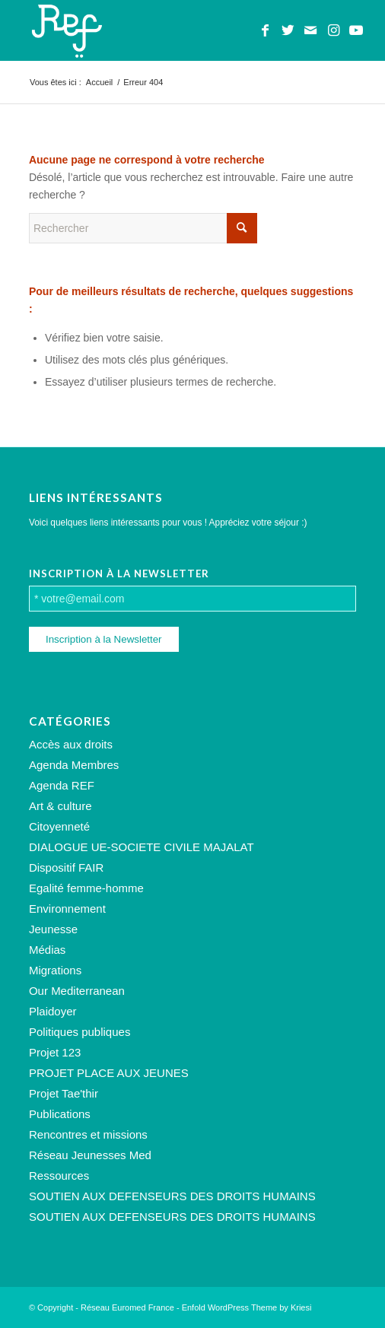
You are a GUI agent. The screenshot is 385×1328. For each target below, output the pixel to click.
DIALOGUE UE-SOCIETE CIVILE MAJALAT (141, 846)
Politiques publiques (79, 1031)
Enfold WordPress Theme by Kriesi (247, 1307)
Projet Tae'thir (63, 1093)
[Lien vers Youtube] (356, 30)
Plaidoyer (53, 1011)
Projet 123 (55, 1052)
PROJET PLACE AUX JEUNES (109, 1072)
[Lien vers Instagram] (333, 30)
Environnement (67, 908)
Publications (60, 1113)
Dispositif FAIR (66, 867)
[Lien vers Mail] (310, 30)
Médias (47, 949)
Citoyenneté (59, 826)
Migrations (55, 970)
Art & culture (60, 805)
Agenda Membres (74, 764)
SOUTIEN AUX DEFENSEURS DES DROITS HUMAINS (172, 1196)
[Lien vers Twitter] (287, 30)
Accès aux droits (71, 744)
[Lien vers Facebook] (264, 30)
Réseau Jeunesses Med (90, 1154)
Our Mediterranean (77, 990)
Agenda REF (61, 785)
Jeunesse (53, 929)
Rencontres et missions (88, 1134)
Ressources (59, 1175)
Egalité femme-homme (86, 888)
